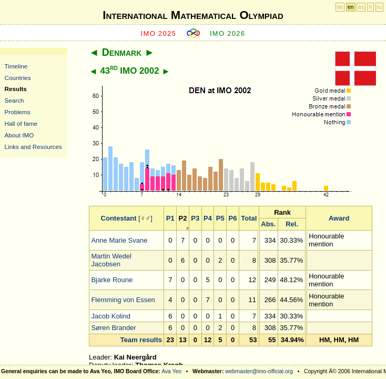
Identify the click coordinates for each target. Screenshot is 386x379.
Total (249, 218)
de (340, 7)
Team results (141, 340)
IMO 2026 (228, 33)
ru (379, 7)
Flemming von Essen (123, 300)
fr (370, 7)
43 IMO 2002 (129, 71)
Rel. (292, 224)
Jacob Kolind (110, 316)
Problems (18, 111)
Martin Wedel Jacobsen (111, 260)
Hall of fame (21, 123)
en (351, 7)
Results (16, 88)
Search (14, 100)
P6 (233, 218)
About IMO (19, 135)
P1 (170, 218)
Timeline (16, 66)
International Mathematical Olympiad (193, 15)
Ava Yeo (171, 371)
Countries (18, 77)
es (361, 7)
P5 (220, 218)
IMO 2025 (159, 33)
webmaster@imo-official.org (259, 371)
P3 (195, 218)
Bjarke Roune (112, 280)
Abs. (268, 224)
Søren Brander (113, 328)
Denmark (122, 52)
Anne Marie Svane (119, 240)
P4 (208, 218)
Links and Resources (33, 146)
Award (339, 218)
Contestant (119, 218)
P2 (183, 218)
